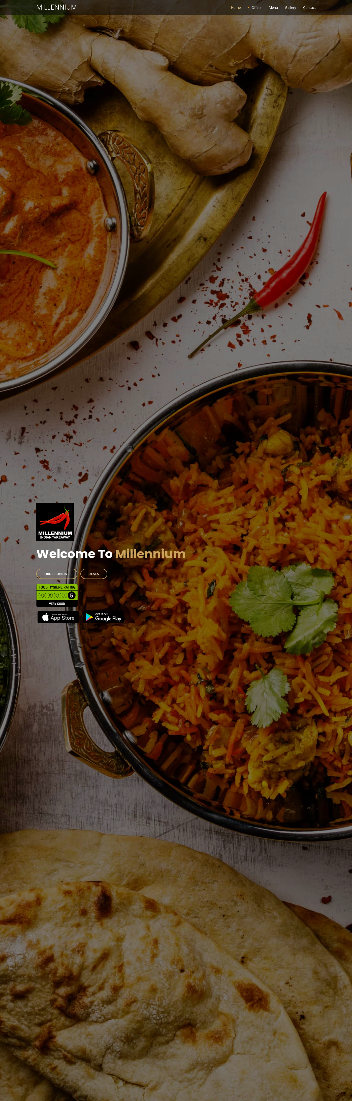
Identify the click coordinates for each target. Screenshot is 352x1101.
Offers (256, 7)
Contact (309, 7)
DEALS (103, 571)
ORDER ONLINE (71, 571)
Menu (273, 7)
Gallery (290, 7)
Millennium (56, 7)
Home (236, 7)
